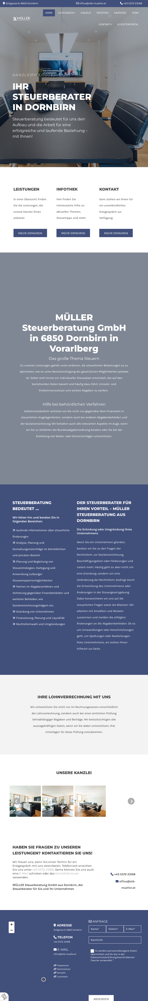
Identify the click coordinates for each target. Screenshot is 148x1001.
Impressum (63, 965)
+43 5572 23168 (132, 3)
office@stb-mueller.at (92, 3)
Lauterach (62, 976)
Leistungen (65, 12)
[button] (22, 233)
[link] (66, 13)
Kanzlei (86, 12)
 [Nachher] (131, 801)
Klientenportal (128, 24)
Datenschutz (64, 969)
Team (135, 12)
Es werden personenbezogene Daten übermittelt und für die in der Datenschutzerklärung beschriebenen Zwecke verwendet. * (114, 955)
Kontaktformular (48, 873)
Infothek (103, 12)
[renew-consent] (4, 996)
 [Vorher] (16, 801)
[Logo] (21, 18)
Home (49, 12)
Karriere (120, 12)
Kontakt (104, 24)
